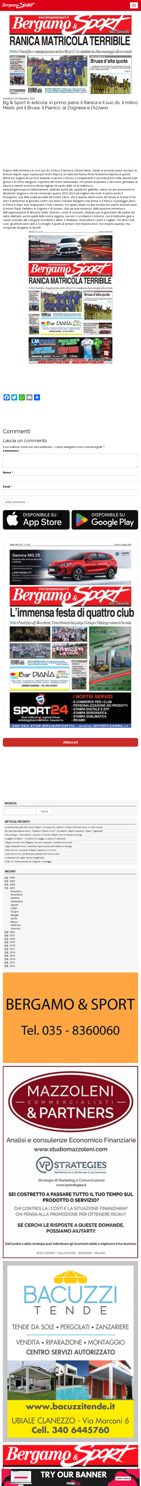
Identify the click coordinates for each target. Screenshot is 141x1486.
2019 (12, 942)
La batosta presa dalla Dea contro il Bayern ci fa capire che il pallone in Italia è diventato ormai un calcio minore (53, 827)
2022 (12, 932)
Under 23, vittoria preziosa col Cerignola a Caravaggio (28, 862)
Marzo (14, 921)
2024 (12, 884)
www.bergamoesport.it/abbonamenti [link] (25, 189)
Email (6, 486)
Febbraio (16, 925)
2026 (12, 877)
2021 (12, 935)
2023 (12, 888)
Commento (10, 450)
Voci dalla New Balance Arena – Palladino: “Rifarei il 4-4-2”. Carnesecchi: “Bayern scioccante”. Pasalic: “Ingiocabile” (54, 831)
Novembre (17, 894)
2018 (12, 945)
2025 (12, 881)
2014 (12, 959)
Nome (7, 472)
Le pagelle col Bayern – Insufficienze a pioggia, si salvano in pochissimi (35, 839)
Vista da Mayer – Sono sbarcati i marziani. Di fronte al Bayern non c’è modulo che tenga (43, 835)
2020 (12, 938)
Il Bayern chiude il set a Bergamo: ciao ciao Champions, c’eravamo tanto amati (38, 842)
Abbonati (70, 742)
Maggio (15, 915)
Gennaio (15, 928)
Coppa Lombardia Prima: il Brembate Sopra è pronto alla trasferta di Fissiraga (38, 846)
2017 (12, 949)
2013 (12, 962)
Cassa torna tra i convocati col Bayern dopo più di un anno (30, 850)
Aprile (14, 918)
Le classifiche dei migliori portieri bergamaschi (25, 858)
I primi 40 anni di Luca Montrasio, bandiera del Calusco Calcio (32, 854)
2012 (12, 966)
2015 (12, 955)
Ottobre (15, 898)
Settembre (17, 901)
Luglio (14, 908)
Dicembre (16, 891)
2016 (12, 952)
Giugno (15, 911)
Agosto (14, 905)
